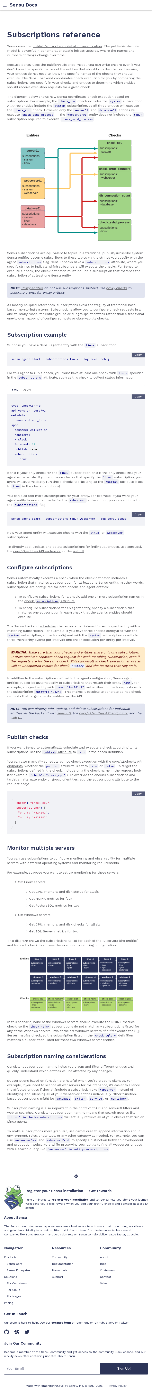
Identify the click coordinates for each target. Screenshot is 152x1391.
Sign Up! (124, 1368)
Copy (138, 354)
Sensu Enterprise (18, 1270)
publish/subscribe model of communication (67, 46)
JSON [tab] (27, 389)
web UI (78, 551)
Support (57, 1276)
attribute (57, 752)
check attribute (49, 601)
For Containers (17, 1283)
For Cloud (13, 1289)
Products (10, 1257)
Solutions (10, 1276)
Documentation (62, 1263)
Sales (103, 1283)
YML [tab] (15, 389)
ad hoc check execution (78, 761)
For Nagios (14, 1296)
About (104, 1257)
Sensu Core (14, 1263)
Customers (107, 1270)
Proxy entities (32, 288)
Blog (103, 1263)
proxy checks (116, 288)
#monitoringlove (52, 1385)
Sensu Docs (23, 5)
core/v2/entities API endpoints (37, 551)
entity (122, 683)
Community (60, 1257)
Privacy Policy (117, 1385)
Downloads (60, 1270)
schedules (48, 626)
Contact (105, 1276)
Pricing (8, 1302)
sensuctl (134, 547)
